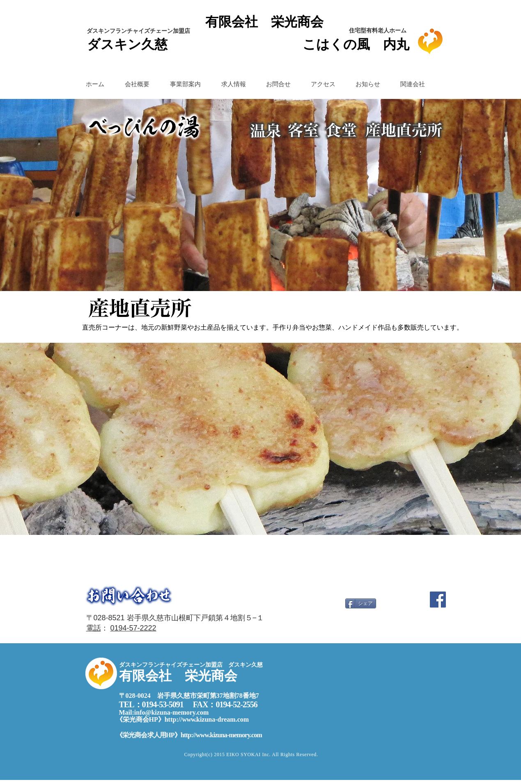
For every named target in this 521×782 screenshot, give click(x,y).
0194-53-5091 (163, 704)
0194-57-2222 (133, 628)
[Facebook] (438, 600)
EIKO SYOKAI (244, 754)
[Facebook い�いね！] (396, 623)
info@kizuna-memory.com (171, 712)
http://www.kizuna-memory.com (221, 735)
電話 (93, 628)
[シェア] (360, 603)
